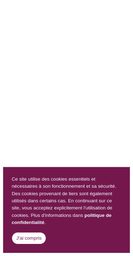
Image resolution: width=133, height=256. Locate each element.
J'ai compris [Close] (28, 238)
